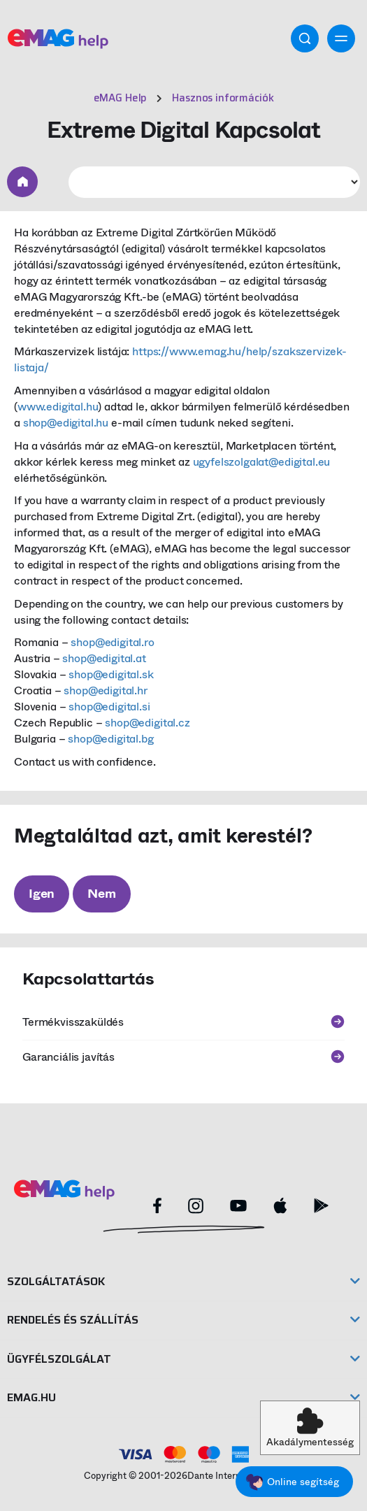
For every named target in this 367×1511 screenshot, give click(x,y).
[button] (310, 1428)
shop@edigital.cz (147, 723)
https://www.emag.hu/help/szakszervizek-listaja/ (180, 359)
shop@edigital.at (103, 658)
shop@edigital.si (109, 707)
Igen (42, 894)
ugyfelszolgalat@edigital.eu (262, 462)
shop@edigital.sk (111, 674)
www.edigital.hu (58, 407)
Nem (101, 894)
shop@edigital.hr (105, 690)
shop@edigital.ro (112, 642)
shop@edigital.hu (65, 423)
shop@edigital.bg (110, 739)
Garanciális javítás (183, 1057)
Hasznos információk (222, 97)
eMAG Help (120, 97)
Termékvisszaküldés (183, 1022)
